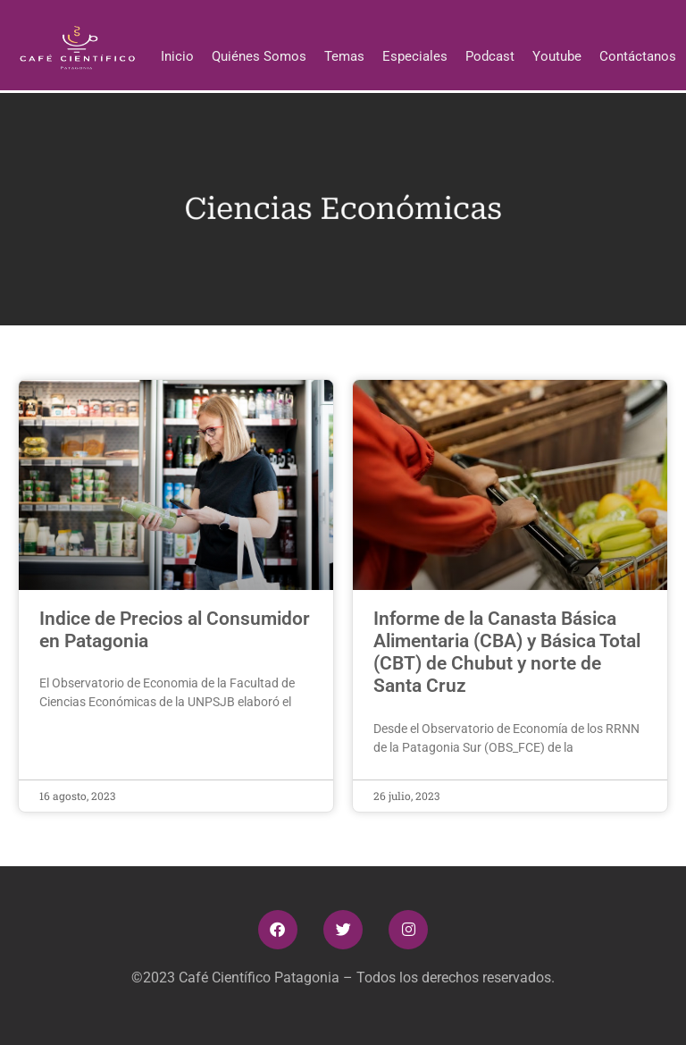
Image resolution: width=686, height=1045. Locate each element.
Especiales (415, 56)
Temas (344, 56)
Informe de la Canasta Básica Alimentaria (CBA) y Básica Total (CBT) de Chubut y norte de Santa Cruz (506, 652)
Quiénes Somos (259, 56)
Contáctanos (637, 56)
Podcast (489, 56)
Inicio (177, 56)
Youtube (556, 56)
